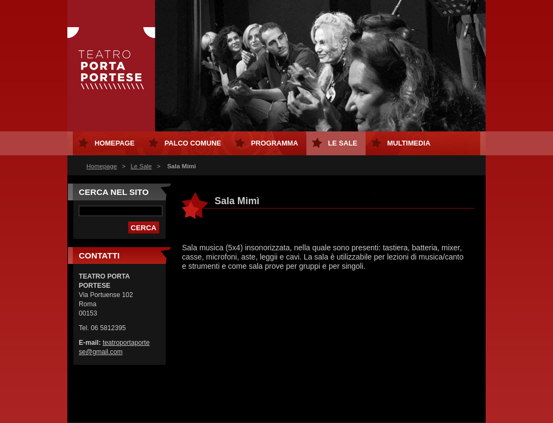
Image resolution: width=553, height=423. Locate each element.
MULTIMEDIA (408, 143)
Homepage (101, 166)
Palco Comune (193, 143)
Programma (274, 143)
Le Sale (141, 166)
